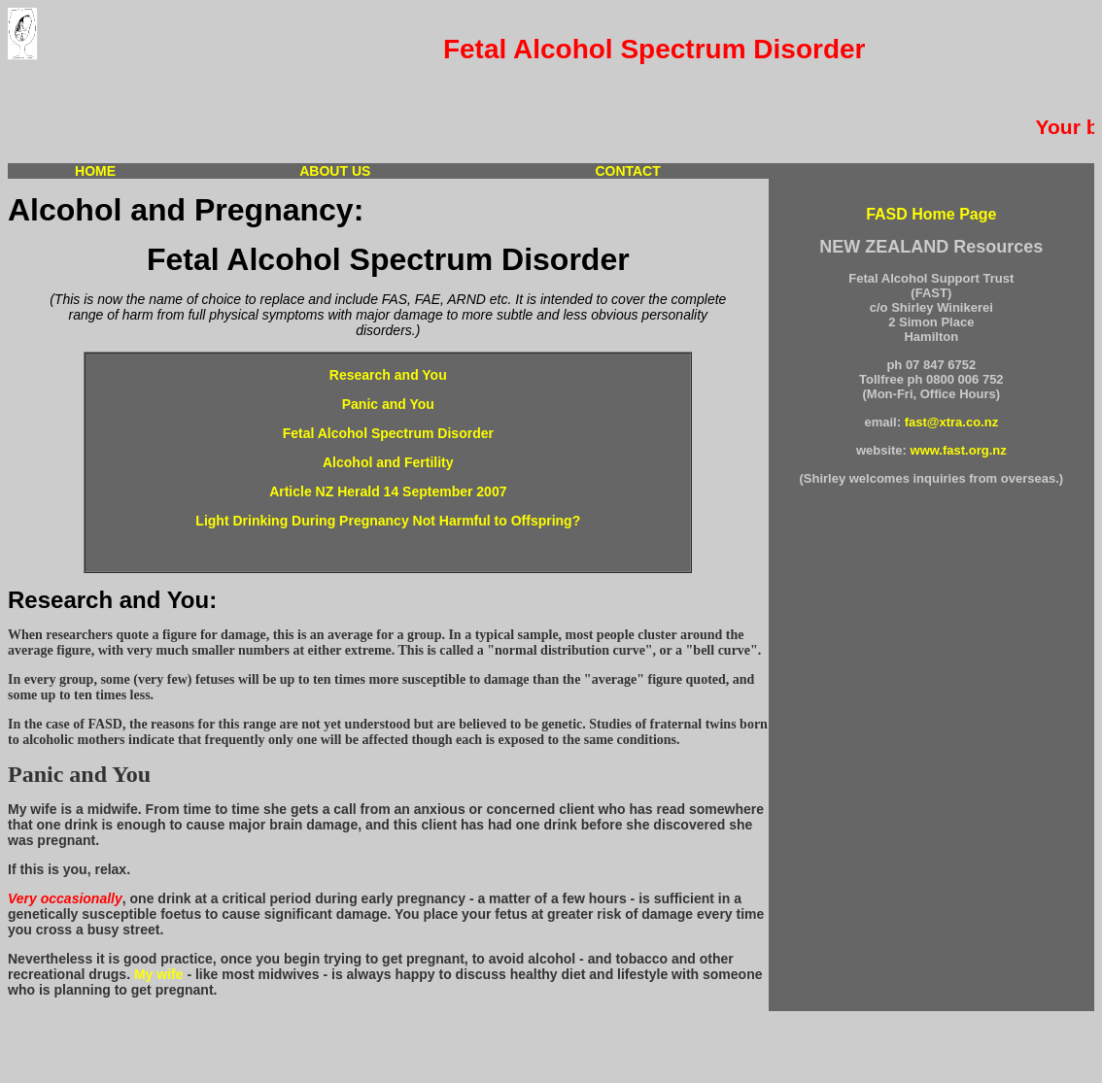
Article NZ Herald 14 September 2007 (387, 491)
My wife (159, 974)
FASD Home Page (931, 214)
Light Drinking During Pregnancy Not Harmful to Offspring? (387, 520)
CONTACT (627, 171)
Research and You (388, 375)
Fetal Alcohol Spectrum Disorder (388, 433)
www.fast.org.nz (959, 450)
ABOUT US (334, 171)
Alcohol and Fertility (388, 462)
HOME (95, 171)
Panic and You (388, 404)
